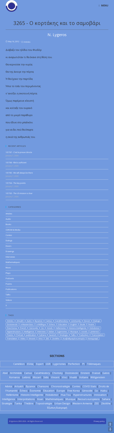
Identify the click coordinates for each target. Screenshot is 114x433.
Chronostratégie (60, 386)
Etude (82, 324)
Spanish (52, 335)
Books (8, 224)
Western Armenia (82, 403)
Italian (51, 331)
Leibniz (26, 377)
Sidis (46, 377)
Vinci (40, 338)
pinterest (95, 331)
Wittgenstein (98, 377)
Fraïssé (96, 373)
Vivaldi (73, 377)
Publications (11, 289)
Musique (74, 331)
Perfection (74, 364)
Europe (61, 390)
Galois (106, 373)
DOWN (110, 429)
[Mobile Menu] (103, 5)
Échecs (23, 390)
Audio (8, 219)
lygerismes (62, 331)
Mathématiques (54, 399)
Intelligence (29, 331)
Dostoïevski (71, 373)
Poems (9, 284)
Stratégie (7, 403)
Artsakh (20, 321)
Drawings (10, 251)
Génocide (87, 390)
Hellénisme (12, 394)
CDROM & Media (13, 229)
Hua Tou (66, 394)
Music (8, 267)
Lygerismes (59, 364)
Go (42, 328)
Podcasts (10, 278)
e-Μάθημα (41, 324)
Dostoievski (12, 324)
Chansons (43, 386)
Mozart (37, 377)
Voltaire (83, 377)
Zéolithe (105, 403)
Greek (50, 328)
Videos (9, 300)
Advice (8, 386)
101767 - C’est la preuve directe (19, 152)
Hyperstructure (14, 331)
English (73, 324)
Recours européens (89, 399)
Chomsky (57, 373)
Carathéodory (42, 373)
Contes (9, 235)
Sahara (42, 335)
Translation (12, 338)
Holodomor (95, 328)
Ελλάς (30, 364)
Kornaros (14, 377)
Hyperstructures (82, 394)
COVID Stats (89, 386)
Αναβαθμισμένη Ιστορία (74, 338)
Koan (40, 399)
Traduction (83, 335)
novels (84, 331)
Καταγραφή (93, 338)
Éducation (48, 390)
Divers (8, 246)
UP (110, 424)
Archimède (16, 373)
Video (23, 338)
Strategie (64, 335)
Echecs (52, 324)
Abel (5, 373)
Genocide (33, 328)
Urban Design (62, 403)
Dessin (87, 321)
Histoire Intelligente (77, 328)
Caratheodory (61, 321)
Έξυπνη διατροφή (57, 407)
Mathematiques (13, 262)
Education (62, 324)
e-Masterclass (27, 324)
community (76, 321)
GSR (48, 364)
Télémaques (94, 364)
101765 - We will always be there (19, 173)
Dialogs (9, 240)
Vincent (32, 338)
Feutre (91, 324)
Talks (8, 294)
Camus (49, 321)
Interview (41, 331)
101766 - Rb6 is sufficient (16, 162)
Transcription (97, 335)
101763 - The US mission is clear (19, 193)
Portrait (19, 335)
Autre (29, 321)
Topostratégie (44, 403)
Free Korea (12, 328)
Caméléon (18, 364)
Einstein (85, 373)
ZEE (47, 338)
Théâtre (28, 403)
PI (83, 364)
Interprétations (26, 399)
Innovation (100, 394)
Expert (39, 364)
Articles (27, 42)
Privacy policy (99, 421)
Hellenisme (61, 328)
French (23, 328)
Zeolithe (56, 338)
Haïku (103, 390)
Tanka (18, 403)
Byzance (38, 321)
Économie (35, 390)
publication (31, 335)
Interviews (10, 256)
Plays (8, 273)
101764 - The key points (16, 183)
